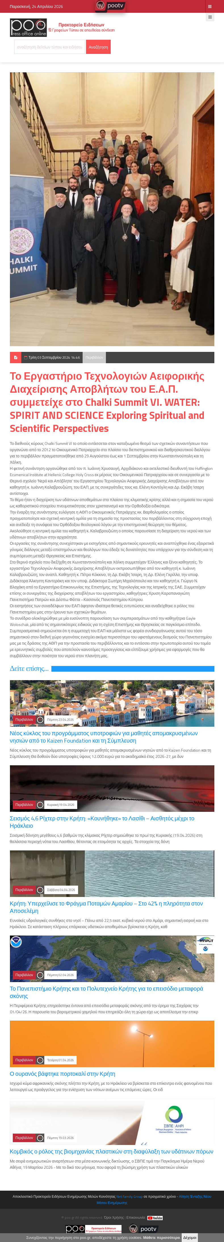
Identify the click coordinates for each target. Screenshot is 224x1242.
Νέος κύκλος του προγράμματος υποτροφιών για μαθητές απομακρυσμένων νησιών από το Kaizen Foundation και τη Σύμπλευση (104, 737)
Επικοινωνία (135, 1217)
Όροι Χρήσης (114, 1217)
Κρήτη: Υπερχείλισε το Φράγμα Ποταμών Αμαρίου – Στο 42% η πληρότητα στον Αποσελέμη (106, 907)
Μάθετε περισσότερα (161, 1238)
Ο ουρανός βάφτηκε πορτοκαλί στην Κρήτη (62, 1073)
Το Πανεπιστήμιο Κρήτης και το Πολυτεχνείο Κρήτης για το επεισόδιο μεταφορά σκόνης (106, 992)
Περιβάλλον (94, 357)
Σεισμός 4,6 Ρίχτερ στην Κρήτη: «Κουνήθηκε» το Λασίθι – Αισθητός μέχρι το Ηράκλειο (102, 822)
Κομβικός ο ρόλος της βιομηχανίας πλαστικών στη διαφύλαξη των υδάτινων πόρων (111, 1151)
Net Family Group (129, 1196)
